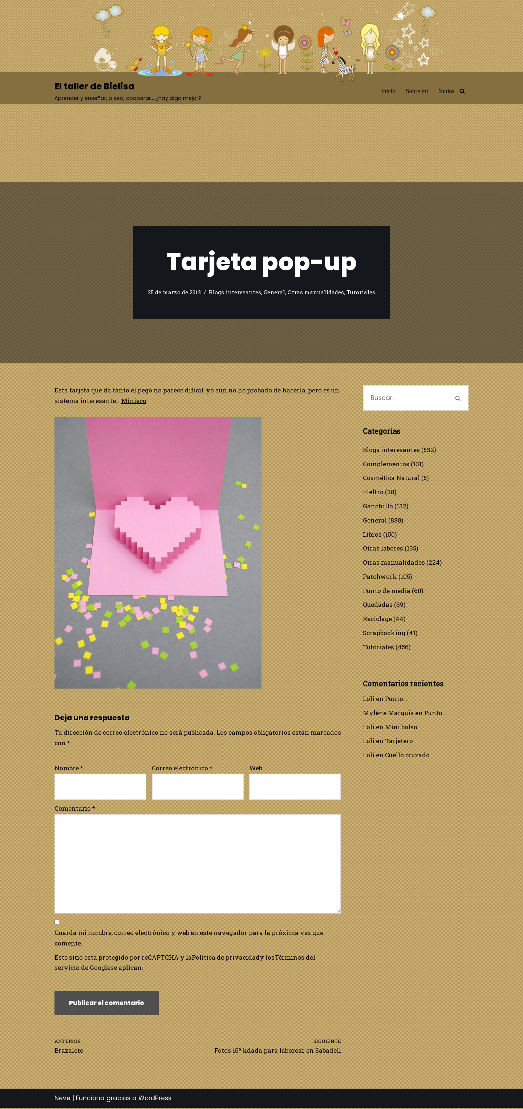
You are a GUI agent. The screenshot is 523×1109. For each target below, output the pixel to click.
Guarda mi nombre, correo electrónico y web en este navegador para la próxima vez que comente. (188, 938)
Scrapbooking (384, 633)
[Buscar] (462, 91)
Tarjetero (399, 742)
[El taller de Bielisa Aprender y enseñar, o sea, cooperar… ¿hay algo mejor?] (127, 91)
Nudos (446, 91)
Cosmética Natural (391, 478)
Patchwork (380, 577)
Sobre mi (417, 91)
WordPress (154, 1099)
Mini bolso (401, 727)
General (274, 292)
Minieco (133, 400)
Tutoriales (360, 292)
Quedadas (378, 605)
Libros (372, 534)
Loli (368, 699)
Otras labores (383, 548)
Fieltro (373, 492)
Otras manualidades (316, 292)
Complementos (386, 464)
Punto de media (386, 591)
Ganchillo (378, 506)
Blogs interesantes (235, 292)
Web (255, 768)
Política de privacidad (226, 958)
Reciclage (377, 619)
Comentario (74, 808)
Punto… (396, 699)
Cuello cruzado (407, 756)
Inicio (388, 91)
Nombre (68, 768)
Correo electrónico (182, 768)
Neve (62, 1099)
